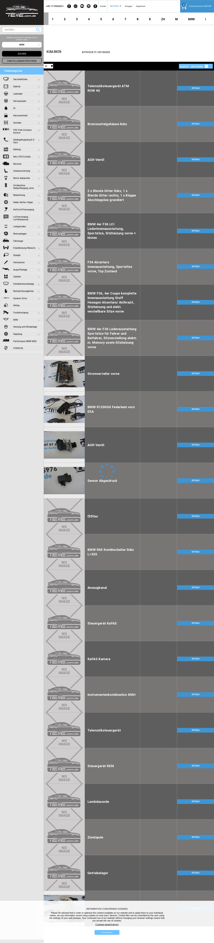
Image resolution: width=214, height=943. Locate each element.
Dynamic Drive (20, 298)
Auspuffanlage (20, 269)
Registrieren (140, 6)
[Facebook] (69, 6)
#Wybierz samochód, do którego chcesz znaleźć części (22, 38)
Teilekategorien (13, 70)
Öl (14, 108)
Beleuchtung (19, 195)
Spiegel (16, 255)
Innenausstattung (21, 170)
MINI (191, 19)
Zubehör (17, 276)
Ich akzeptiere (107, 932)
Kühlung (17, 149)
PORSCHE (18, 348)
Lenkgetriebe (19, 226)
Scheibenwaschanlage (23, 283)
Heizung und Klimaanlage (25, 326)
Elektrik (16, 86)
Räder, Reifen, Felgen (23, 202)
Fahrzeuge (18, 241)
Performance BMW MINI (25, 341)
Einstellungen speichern (21, 61)
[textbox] (22, 45)
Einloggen (128, 6)
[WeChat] (82, 6)
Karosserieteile (20, 115)
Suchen (38, 29)
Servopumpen (19, 101)
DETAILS (196, 88)
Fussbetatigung (20, 312)
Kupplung (17, 334)
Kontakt (103, 6)
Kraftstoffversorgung (23, 209)
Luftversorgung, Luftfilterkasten (20, 218)
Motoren (17, 163)
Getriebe (17, 122)
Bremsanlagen (19, 233)
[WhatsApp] (76, 6)
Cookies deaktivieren (107, 924)
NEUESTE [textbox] (184, 66)
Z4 (163, 19)
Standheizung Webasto (24, 248)
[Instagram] (89, 6)
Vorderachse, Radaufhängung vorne (23, 186)
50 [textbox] (46, 66)
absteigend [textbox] (197, 66)
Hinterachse (19, 262)
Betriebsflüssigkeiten (23, 291)
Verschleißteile (20, 79)
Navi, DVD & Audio (22, 156)
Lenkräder (18, 93)
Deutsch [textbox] (114, 6)
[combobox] (114, 6)
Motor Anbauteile (21, 178)
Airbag (16, 305)
